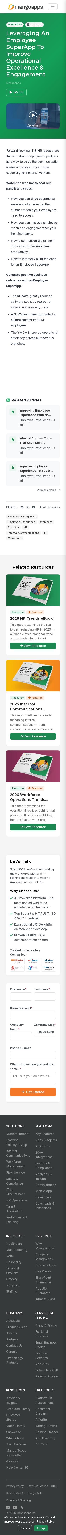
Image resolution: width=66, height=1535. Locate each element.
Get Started (33, 1092)
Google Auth (34, 1493)
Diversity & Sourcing (18, 1500)
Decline (25, 1528)
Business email (21, 1008)
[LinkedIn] (8, 1508)
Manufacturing (16, 1250)
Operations (15, 538)
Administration (45, 1185)
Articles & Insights (13, 1400)
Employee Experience (21, 522)
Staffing (11, 1291)
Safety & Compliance (14, 1181)
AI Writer (41, 1419)
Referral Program (47, 1376)
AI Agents (42, 1146)
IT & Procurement (15, 1192)
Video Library (15, 1426)
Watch (16, 92)
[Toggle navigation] (53, 6)
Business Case (45, 1265)
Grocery (12, 1279)
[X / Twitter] (22, 1508)
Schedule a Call (46, 1370)
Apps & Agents (46, 1140)
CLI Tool (41, 1444)
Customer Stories (13, 1417)
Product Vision (16, 1327)
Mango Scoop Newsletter (16, 1453)
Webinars (46, 522)
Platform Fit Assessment (44, 1400)
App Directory (45, 1438)
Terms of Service (37, 1486)
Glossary (12, 1461)
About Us (13, 1321)
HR (25, 527)
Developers (43, 1197)
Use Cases (43, 1271)
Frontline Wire (16, 1444)
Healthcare (14, 1243)
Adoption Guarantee (42, 1291)
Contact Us (14, 1345)
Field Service (15, 1172)
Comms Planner (46, 1432)
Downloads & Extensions (44, 1206)
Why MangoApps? (44, 1246)
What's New (15, 1438)
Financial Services (12, 1270)
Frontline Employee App (16, 1142)
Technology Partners (14, 1360)
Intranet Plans (45, 1299)
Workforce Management (15, 1164)
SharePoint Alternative (43, 1280)
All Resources (50, 507)
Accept (41, 1528)
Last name (42, 989)
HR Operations (16, 1200)
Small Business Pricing (46, 1345)
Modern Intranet (17, 1134)
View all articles (48, 490)
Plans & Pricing (46, 1325)
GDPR (54, 1486)
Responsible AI (15, 1493)
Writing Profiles (46, 1426)
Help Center (17, 1467)
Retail (10, 1256)
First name (18, 989)
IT (45, 532)
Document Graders (42, 1411)
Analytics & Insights (43, 1176)
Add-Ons (42, 1364)
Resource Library (18, 1409)
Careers (11, 1351)
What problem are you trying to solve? (32, 1067)
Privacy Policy (15, 1486)
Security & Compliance (43, 1165)
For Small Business (42, 1334)
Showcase (13, 1432)
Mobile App (43, 1191)
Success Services (41, 1355)
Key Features (44, 1134)
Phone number (20, 1048)
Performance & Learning (16, 1219)
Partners (12, 1339)
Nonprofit (13, 1285)
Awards (11, 1333)
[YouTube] (15, 1508)
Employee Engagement (22, 516)
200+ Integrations (43, 1155)
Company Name (17, 1027)
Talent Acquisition (14, 1209)
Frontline (13, 527)
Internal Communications (23, 532)
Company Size (45, 1024)
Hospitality (13, 1262)
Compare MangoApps (44, 1256)
